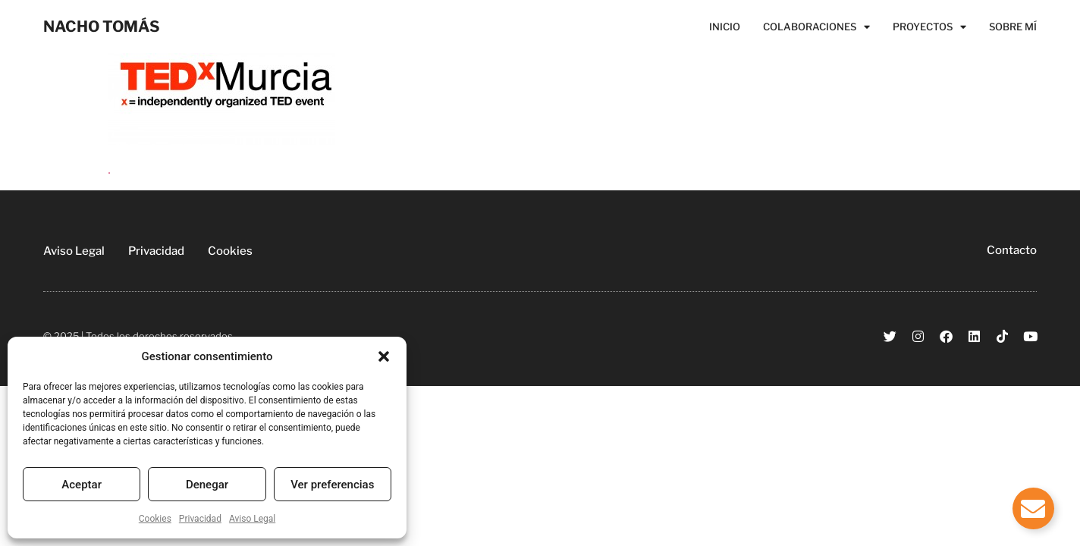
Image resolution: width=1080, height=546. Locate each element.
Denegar (207, 484)
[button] (383, 356)
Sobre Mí (1013, 26)
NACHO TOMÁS (101, 26)
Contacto (1012, 250)
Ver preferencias (332, 484)
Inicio (724, 26)
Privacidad (200, 518)
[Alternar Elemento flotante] (1033, 508)
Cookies (155, 518)
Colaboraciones (816, 26)
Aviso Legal (252, 518)
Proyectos (929, 26)
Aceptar (81, 484)
